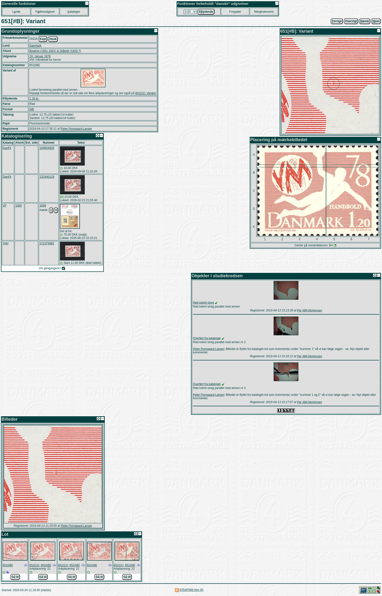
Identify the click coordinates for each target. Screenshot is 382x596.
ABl (31, 109)
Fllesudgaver (45, 11)
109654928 (46, 148)
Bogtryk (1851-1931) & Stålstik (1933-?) (55, 51)
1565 (18, 205)
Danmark (35, 45)
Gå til (15, 577)
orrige (337, 21)
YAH (6, 243)
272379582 (46, 243)
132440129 (46, 177)
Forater (235, 11)
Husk (53, 39)
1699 (42, 205)
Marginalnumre (264, 11)
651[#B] (8, 565)
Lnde (16, 11)
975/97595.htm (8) (191, 590)
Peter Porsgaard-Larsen (76, 128)
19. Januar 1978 (40, 56)
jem (376, 21)
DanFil (7, 148)
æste (364, 21)
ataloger (73, 11)
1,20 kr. (34, 98)
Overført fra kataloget (206, 338)
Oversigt (351, 21)
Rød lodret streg (203, 302)
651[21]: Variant (145, 93)
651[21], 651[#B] (40, 565)
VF (4, 205)
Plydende (206, 11)
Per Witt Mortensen (309, 310)
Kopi (43, 39)
